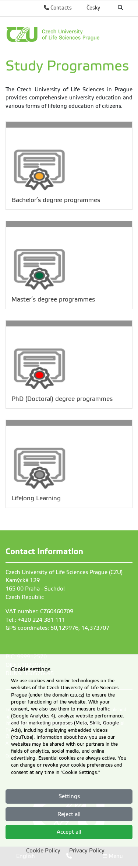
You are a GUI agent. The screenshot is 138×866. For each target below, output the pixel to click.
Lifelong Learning (36, 498)
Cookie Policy (43, 851)
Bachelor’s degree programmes (55, 200)
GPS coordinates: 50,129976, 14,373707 (57, 628)
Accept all (69, 832)
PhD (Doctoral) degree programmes (62, 398)
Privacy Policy (87, 851)
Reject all (69, 814)
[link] (69, 34)
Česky (93, 8)
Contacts (58, 8)
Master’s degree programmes (53, 299)
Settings (69, 796)
